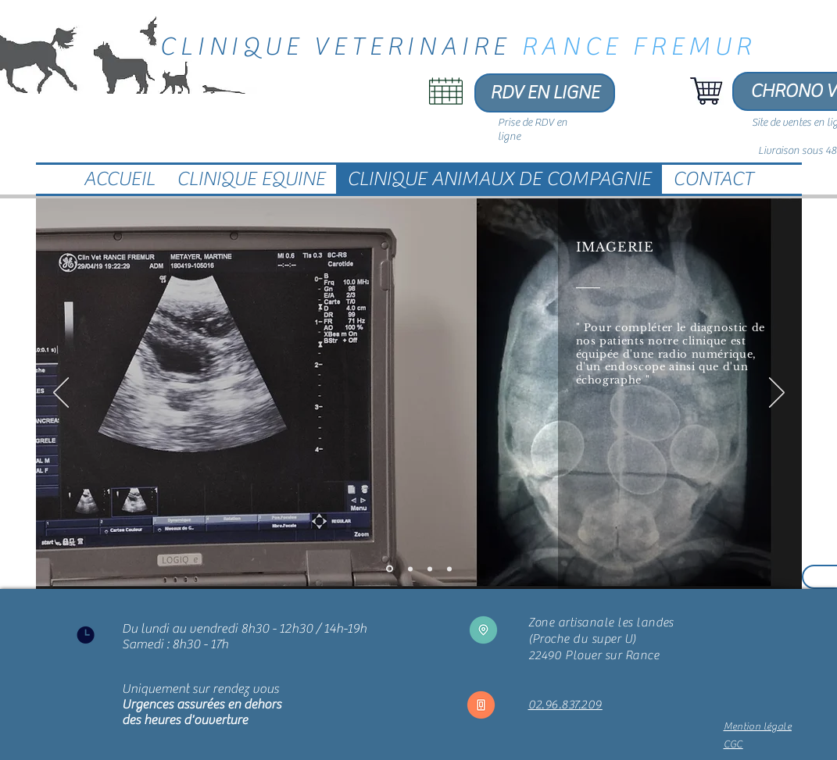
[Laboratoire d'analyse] (410, 568)
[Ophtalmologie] (449, 568)
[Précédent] (61, 393)
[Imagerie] (389, 569)
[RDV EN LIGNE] (544, 92)
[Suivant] (777, 393)
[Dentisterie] (429, 568)
